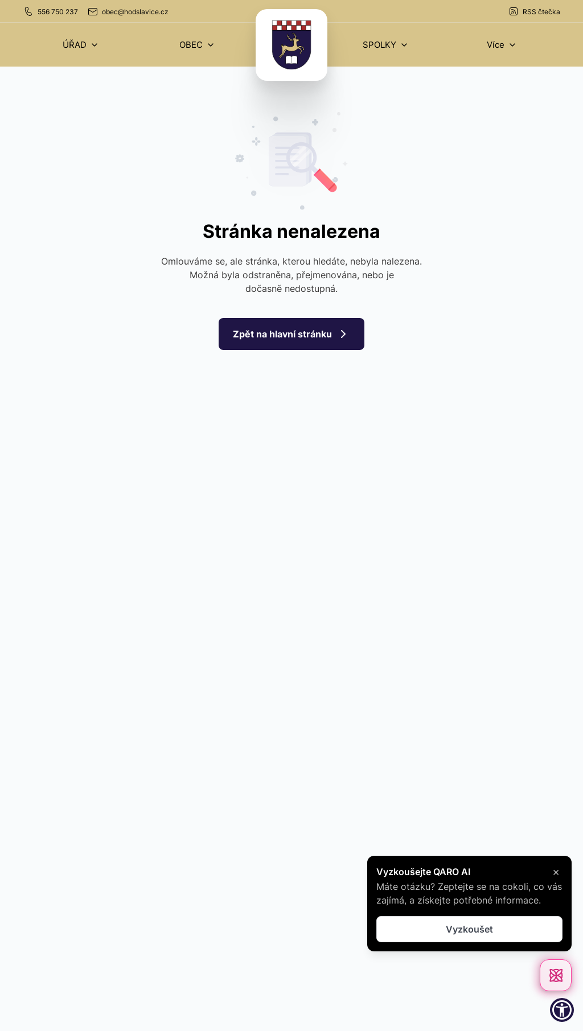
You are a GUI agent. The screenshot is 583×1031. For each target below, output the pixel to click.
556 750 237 (50, 11)
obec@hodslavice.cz (128, 11)
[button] (81, 45)
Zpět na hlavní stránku (291, 334)
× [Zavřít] (556, 872)
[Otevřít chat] (556, 975)
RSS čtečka (534, 11)
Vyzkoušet (469, 929)
